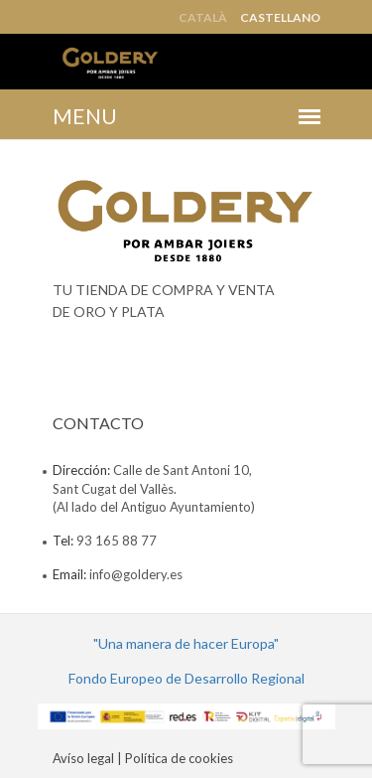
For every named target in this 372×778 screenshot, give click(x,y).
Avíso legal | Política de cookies (143, 758)
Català (203, 18)
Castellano (280, 18)
